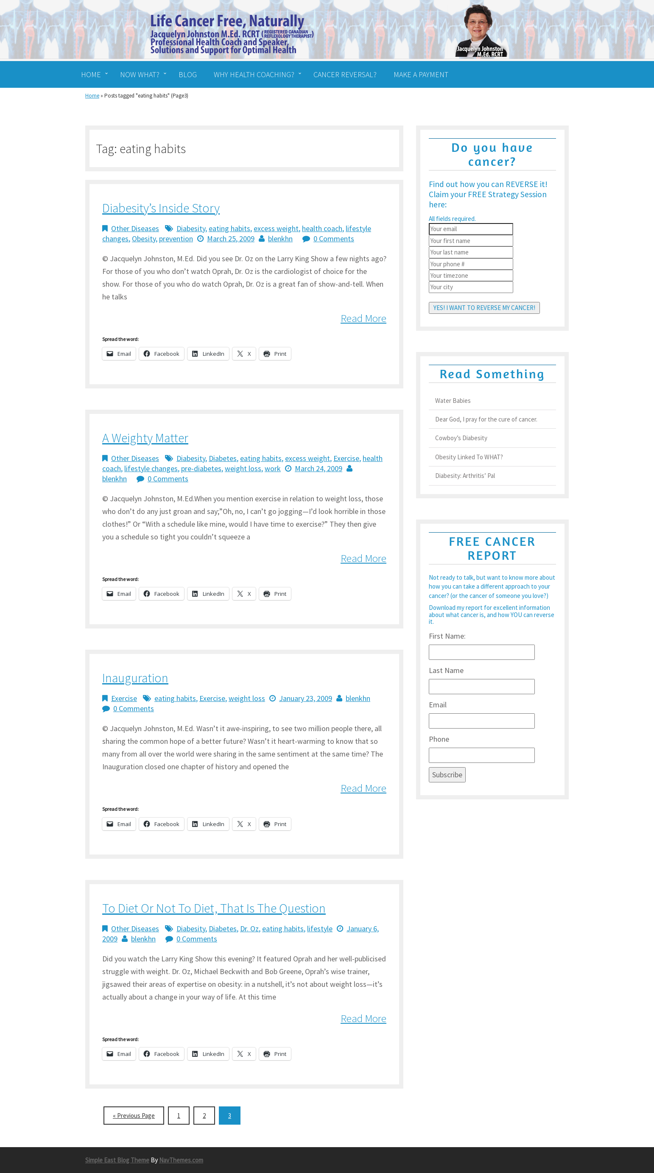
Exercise (346, 458)
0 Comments (333, 238)
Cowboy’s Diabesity (461, 438)
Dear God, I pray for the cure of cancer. (486, 419)
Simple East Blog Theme (117, 1160)
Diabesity (190, 228)
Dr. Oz (249, 928)
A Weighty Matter (145, 438)
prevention (176, 238)
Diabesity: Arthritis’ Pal (465, 476)
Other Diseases (135, 228)
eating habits (229, 228)
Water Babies (453, 401)
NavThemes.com (181, 1160)
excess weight (276, 228)
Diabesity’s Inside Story (161, 208)
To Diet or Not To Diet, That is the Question (214, 908)
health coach (322, 228)
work (273, 468)
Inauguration (135, 678)
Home (92, 95)
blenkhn (280, 238)
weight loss (243, 468)
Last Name (446, 670)
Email (438, 704)
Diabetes (223, 458)
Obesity (144, 238)
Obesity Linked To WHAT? (469, 457)
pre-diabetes (201, 468)
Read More (363, 318)
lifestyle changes (151, 468)
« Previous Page (134, 1116)
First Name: (447, 636)
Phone (439, 739)
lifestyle (320, 928)
